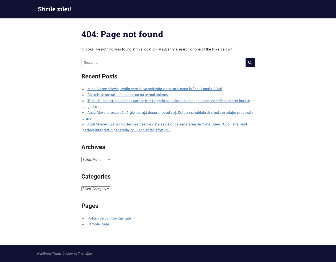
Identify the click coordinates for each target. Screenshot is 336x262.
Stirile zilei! (54, 9)
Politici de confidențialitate (109, 218)
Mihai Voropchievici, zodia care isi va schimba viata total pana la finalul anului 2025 (154, 89)
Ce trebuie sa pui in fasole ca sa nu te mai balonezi (128, 95)
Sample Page (98, 224)
